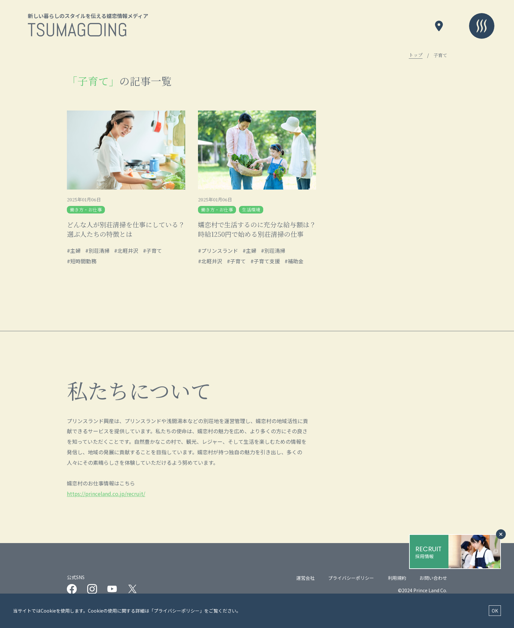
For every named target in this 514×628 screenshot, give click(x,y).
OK (495, 610)
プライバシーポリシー (351, 579)
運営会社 (305, 579)
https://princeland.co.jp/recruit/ (106, 513)
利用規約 (397, 579)
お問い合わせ (433, 579)
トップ (416, 55)
